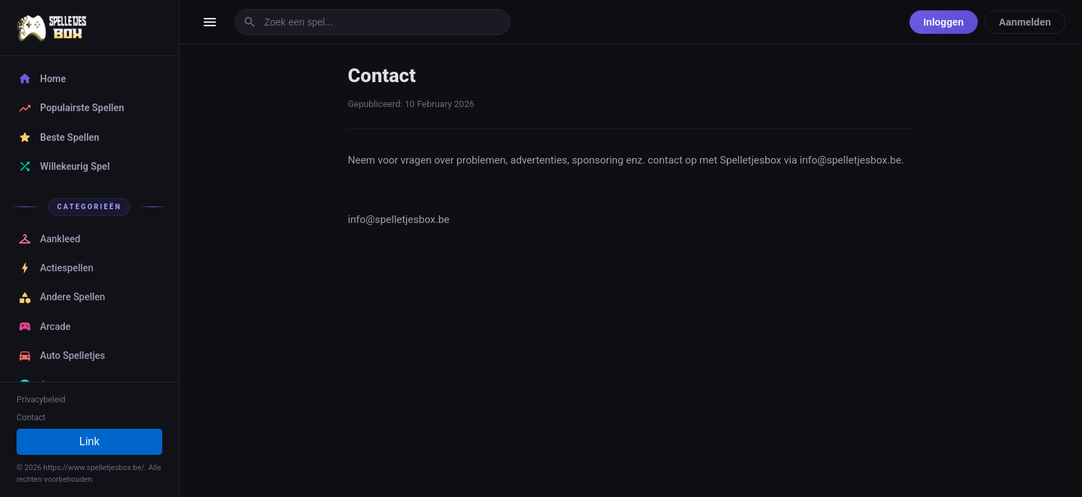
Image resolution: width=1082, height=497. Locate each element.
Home (42, 79)
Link (89, 441)
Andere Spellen (61, 297)
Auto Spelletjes (61, 355)
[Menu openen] (210, 22)
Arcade (44, 326)
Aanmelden (1025, 22)
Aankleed (49, 239)
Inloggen (943, 22)
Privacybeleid (41, 400)
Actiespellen (55, 268)
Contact (31, 417)
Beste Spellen (58, 137)
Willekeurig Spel (64, 166)
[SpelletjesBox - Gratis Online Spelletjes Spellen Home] (89, 27)
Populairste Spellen (71, 108)
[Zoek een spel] (373, 22)
